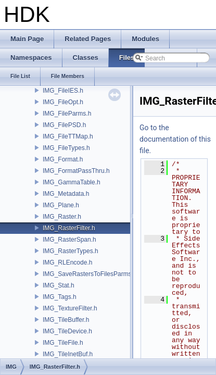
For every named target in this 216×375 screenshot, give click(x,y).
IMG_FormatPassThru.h (76, 170)
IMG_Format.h (63, 159)
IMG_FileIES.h (63, 90)
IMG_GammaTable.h (71, 182)
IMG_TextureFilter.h (70, 308)
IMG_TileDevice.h (67, 331)
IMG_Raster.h (62, 216)
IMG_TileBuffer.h (66, 319)
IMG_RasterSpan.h (69, 239)
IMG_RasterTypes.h (70, 251)
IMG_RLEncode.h (67, 262)
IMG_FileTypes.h (66, 148)
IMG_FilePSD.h (64, 125)
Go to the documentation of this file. (175, 139)
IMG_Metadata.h (66, 193)
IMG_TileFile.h (63, 342)
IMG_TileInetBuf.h (68, 354)
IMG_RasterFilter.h (69, 228)
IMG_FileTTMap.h (68, 136)
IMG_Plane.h (61, 205)
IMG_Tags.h (60, 297)
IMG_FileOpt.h (63, 102)
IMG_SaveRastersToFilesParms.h (90, 274)
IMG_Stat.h (58, 285)
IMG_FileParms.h (67, 113)
